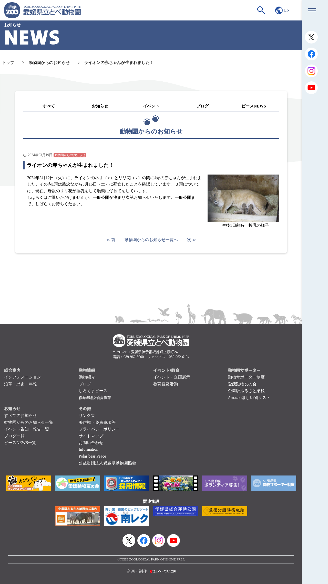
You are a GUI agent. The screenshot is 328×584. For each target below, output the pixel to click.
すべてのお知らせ (20, 415)
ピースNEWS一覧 (20, 442)
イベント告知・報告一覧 (26, 429)
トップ (8, 62)
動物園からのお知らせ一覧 (28, 422)
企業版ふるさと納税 (246, 390)
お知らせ (100, 106)
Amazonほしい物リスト (249, 397)
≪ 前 (110, 239)
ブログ (202, 106)
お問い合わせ (91, 442)
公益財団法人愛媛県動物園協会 (107, 463)
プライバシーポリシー (99, 429)
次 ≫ (191, 239)
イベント (151, 106)
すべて (49, 106)
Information (88, 449)
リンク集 (87, 415)
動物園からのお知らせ (49, 62)
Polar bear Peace (92, 456)
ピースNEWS (253, 106)
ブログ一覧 (14, 436)
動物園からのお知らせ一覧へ (151, 239)
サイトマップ (91, 436)
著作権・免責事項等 (97, 422)
